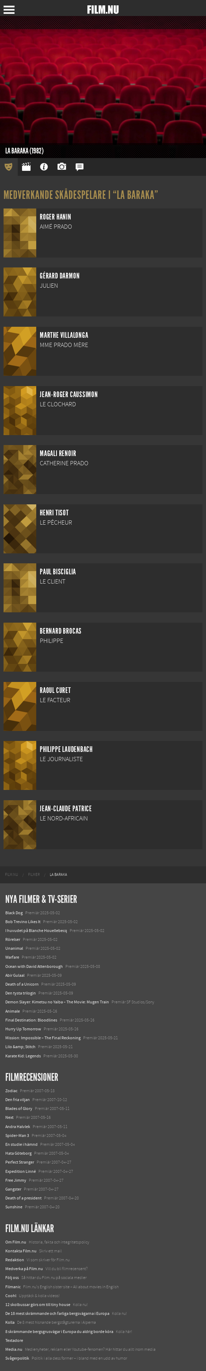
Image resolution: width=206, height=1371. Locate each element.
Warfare (12, 957)
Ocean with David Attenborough (34, 966)
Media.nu (13, 1349)
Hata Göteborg (18, 1153)
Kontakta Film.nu (21, 1250)
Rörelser (12, 939)
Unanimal (14, 948)
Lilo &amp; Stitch (20, 1046)
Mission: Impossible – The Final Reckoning (43, 1037)
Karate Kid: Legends (23, 1055)
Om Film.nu (15, 1242)
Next (9, 1117)
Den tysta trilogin (20, 993)
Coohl (10, 1295)
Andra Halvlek (17, 1126)
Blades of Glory (18, 1108)
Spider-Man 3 (17, 1135)
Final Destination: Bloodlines (31, 1020)
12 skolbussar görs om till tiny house (37, 1304)
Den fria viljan (17, 1099)
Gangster (13, 1189)
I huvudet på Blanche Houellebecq (36, 930)
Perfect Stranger (19, 1162)
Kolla (10, 1322)
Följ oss (12, 1277)
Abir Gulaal (15, 975)
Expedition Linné (20, 1171)
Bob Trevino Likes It (22, 921)
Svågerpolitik (17, 1358)
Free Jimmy (15, 1180)
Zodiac (11, 1090)
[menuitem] (11, 875)
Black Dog (14, 912)
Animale (12, 1011)
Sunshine (13, 1206)
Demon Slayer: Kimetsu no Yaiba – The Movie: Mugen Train (57, 1001)
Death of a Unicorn (22, 984)
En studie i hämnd (21, 1144)
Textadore (14, 1340)
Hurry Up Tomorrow (23, 1028)
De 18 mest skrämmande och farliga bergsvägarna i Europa (57, 1313)
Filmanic (13, 1286)
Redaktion (14, 1259)
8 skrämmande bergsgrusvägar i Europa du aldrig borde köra (59, 1331)
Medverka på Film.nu (24, 1268)
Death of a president (23, 1198)
